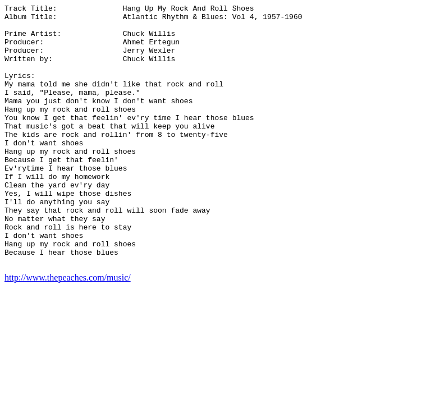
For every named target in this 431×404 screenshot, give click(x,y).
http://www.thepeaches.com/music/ (67, 329)
